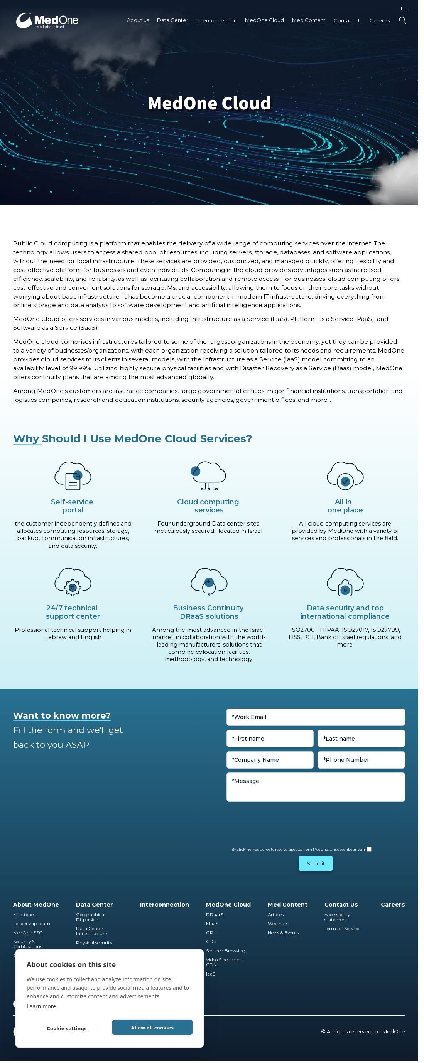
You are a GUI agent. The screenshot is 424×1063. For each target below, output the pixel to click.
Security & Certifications (27, 944)
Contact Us (347, 20)
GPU (211, 932)
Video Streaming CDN (225, 962)
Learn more (41, 1006)
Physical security (94, 942)
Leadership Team (31, 923)
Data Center (172, 20)
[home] (47, 20)
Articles (276, 914)
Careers (380, 20)
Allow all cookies (152, 1027)
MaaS (212, 923)
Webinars (278, 923)
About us (138, 20)
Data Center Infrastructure (91, 931)
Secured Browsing (225, 951)
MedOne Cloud (264, 20)
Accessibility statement (337, 917)
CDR (211, 941)
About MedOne (36, 904)
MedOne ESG (28, 932)
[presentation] (285, 821)
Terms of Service (341, 928)
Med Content (309, 20)
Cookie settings (66, 1028)
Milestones (24, 914)
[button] (138, 20)
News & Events (283, 932)
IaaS (210, 974)
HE (404, 8)
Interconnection (216, 20)
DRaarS (214, 914)
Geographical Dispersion (91, 917)
